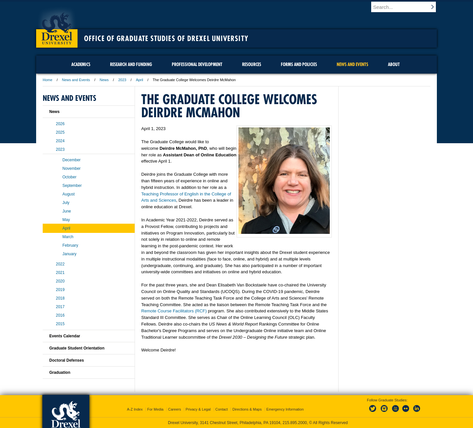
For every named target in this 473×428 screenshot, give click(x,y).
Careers (174, 409)
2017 (60, 306)
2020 (60, 281)
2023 (122, 80)
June (66, 211)
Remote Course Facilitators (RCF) (174, 310)
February (70, 245)
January (69, 254)
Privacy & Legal (198, 409)
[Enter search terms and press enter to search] (407, 7)
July (65, 202)
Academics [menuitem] (80, 64)
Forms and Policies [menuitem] (299, 64)
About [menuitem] (394, 64)
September (72, 185)
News (104, 80)
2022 (60, 264)
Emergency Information (285, 409)
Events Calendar (64, 336)
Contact (221, 409)
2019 (60, 289)
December (71, 160)
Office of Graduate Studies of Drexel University (166, 38)
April (139, 80)
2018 (60, 298)
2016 (60, 315)
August (68, 194)
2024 (60, 141)
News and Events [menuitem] (352, 64)
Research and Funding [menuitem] (131, 64)
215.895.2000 (294, 422)
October (69, 177)
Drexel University (57, 26)
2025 (60, 132)
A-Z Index (135, 409)
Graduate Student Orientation (76, 348)
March (67, 237)
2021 (60, 272)
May (66, 219)
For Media (155, 409)
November (71, 168)
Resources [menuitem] (251, 64)
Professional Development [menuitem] (197, 64)
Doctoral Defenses (66, 360)
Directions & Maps (246, 409)
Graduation (59, 372)
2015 (60, 324)
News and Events (76, 80)
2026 (60, 124)
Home (47, 80)
